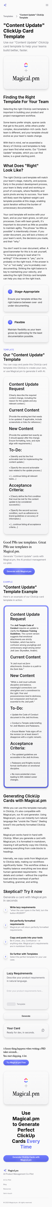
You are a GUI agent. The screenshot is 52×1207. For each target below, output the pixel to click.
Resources (7, 1189)
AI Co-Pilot (7, 1180)
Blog (5, 1184)
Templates (8, 16)
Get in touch (7, 1193)
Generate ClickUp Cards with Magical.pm (21, 1158)
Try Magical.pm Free (14, 1062)
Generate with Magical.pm (17, 571)
